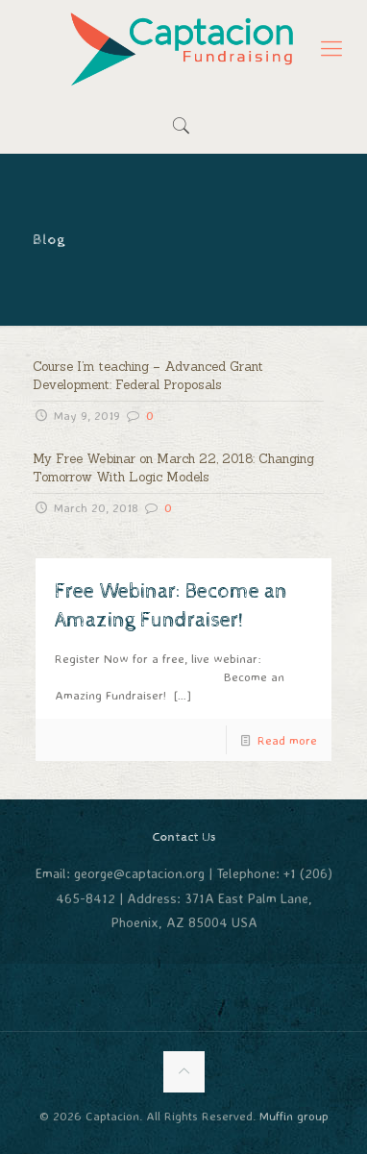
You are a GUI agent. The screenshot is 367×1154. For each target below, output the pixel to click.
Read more (287, 740)
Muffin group (294, 1115)
